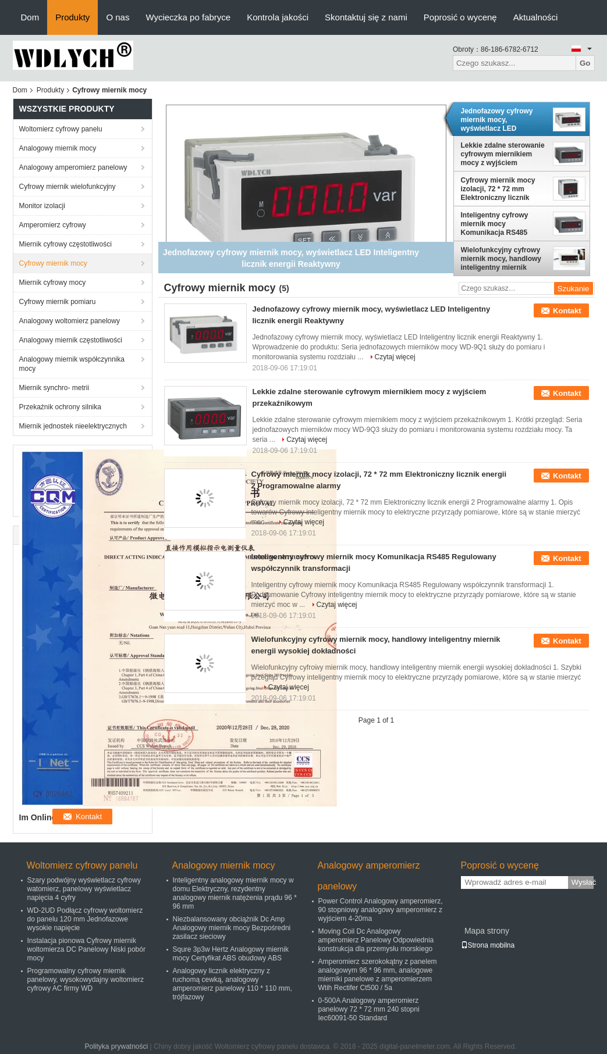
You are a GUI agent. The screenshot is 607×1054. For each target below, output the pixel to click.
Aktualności (535, 17)
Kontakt (567, 310)
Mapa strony (486, 930)
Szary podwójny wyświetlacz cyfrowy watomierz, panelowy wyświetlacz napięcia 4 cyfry (84, 889)
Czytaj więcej (395, 357)
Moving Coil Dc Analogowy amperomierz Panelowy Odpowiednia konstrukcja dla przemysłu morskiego (376, 940)
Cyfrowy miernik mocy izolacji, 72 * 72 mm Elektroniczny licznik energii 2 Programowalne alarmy (502, 189)
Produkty (72, 17)
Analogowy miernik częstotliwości (70, 340)
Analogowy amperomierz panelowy (73, 167)
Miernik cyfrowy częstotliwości (65, 244)
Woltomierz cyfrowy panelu (60, 129)
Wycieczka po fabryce (187, 17)
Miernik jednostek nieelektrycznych (73, 426)
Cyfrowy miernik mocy (53, 263)
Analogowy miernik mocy (58, 148)
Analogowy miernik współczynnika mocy (72, 364)
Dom (30, 17)
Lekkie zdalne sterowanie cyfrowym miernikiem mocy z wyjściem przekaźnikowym (503, 154)
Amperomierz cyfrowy (52, 225)
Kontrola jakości (277, 17)
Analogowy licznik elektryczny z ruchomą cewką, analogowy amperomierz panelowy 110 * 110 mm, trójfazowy (232, 984)
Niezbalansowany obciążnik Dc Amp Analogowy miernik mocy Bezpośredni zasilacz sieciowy (232, 928)
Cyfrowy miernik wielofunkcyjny (67, 187)
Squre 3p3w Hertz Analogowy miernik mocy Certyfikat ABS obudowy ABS (231, 953)
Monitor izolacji (42, 206)
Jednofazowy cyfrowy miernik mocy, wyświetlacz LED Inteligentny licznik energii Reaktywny (497, 120)
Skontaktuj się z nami (366, 17)
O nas (117, 17)
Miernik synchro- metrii (54, 388)
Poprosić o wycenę (460, 17)
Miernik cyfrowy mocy (52, 282)
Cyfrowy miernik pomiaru (57, 302)
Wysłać (582, 882)
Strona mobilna (488, 945)
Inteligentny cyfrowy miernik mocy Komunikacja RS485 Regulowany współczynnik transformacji (494, 224)
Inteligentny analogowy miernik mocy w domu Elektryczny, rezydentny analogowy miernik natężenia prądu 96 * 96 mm (235, 893)
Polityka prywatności (116, 1046)
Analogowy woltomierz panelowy (69, 321)
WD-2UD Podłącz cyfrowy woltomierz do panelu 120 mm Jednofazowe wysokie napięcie (85, 919)
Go (585, 63)
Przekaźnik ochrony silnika (60, 407)
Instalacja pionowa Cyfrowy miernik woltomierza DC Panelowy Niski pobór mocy (86, 949)
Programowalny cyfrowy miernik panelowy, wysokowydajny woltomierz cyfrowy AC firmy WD (85, 979)
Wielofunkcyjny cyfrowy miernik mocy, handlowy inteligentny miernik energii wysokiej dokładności (501, 258)
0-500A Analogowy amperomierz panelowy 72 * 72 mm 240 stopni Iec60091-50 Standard (369, 1009)
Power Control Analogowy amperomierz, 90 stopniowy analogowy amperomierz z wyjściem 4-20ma (380, 910)
